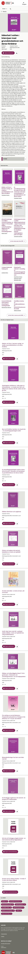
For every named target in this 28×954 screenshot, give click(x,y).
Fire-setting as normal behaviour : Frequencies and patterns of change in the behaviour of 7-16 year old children (13, 717)
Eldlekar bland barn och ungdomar (11, 511)
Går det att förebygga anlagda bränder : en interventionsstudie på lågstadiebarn (14, 839)
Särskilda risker (5, 907)
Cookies (2, 936)
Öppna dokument (9, 53)
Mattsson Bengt (17, 310)
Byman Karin (4, 233)
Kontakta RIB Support (5, 943)
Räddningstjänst (20, 904)
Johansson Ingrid (17, 278)
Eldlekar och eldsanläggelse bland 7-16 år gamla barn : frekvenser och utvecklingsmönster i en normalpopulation (13, 675)
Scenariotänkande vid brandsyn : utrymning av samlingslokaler (6, 303)
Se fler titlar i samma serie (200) (15, 315)
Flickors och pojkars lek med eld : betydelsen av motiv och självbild (11, 551)
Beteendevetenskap (7, 904)
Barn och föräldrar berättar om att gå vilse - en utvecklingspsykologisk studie (14, 430)
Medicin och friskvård (7, 910)
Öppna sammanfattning (11, 851)
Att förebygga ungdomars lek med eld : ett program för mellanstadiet (13, 798)
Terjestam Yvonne (5, 195)
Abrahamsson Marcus (6, 307)
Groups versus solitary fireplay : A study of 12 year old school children (14, 879)
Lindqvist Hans (5, 272)
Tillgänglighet (4, 934)
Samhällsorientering (15, 901)
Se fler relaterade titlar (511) (16, 241)
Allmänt (4, 901)
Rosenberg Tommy (18, 276)
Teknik (17, 910)
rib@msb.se (3, 947)
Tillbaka (4, 11)
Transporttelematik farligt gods (7, 268)
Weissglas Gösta (17, 280)
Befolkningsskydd (17, 907)
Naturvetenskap (6, 913)
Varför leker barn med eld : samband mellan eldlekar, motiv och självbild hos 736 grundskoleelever (13, 632)
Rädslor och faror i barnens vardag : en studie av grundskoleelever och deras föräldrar (13, 345)
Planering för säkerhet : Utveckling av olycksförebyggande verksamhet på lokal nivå (19, 271)
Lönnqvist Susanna (18, 236)
